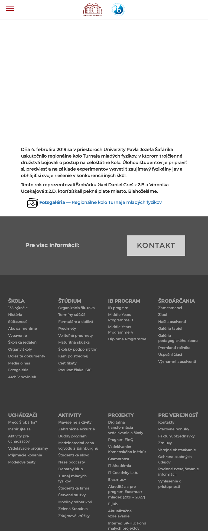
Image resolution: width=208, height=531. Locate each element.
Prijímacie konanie (25, 455)
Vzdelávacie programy (28, 448)
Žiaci (162, 314)
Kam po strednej (73, 356)
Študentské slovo (73, 455)
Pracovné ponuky (173, 429)
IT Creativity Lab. (123, 473)
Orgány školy (20, 349)
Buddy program (72, 436)
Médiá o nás (19, 363)
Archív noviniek (22, 377)
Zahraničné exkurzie (76, 429)
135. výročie (18, 308)
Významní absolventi (177, 361)
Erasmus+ (117, 479)
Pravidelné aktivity (74, 422)
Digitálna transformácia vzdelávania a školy (125, 427)
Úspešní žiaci (170, 354)
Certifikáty (67, 363)
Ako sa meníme (22, 328)
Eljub (113, 504)
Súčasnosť (17, 321)
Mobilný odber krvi (75, 502)
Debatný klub (70, 469)
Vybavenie (17, 335)
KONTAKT (156, 245)
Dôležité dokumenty (26, 356)
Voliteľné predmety (75, 335)
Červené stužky (72, 495)
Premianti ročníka (174, 348)
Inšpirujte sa (19, 429)
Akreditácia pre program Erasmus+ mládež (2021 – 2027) (126, 491)
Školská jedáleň (22, 342)
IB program (118, 308)
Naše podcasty (71, 462)
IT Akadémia (119, 465)
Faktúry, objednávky (176, 436)
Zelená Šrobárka (73, 509)
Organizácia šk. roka (76, 308)
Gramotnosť (118, 459)
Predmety (67, 328)
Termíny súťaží (71, 314)
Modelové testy (21, 462)
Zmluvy (165, 443)
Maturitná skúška (74, 342)
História (15, 314)
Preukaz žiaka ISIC (74, 370)
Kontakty (166, 422)
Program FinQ (120, 439)
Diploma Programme (127, 339)
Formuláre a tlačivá (75, 321)
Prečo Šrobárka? (22, 422)
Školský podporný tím (78, 349)
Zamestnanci (170, 308)
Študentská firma (73, 488)
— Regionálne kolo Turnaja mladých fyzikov (100, 202)
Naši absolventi (172, 321)
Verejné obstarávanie (177, 450)
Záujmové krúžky (73, 516)
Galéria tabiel (170, 328)
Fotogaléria (18, 370)
